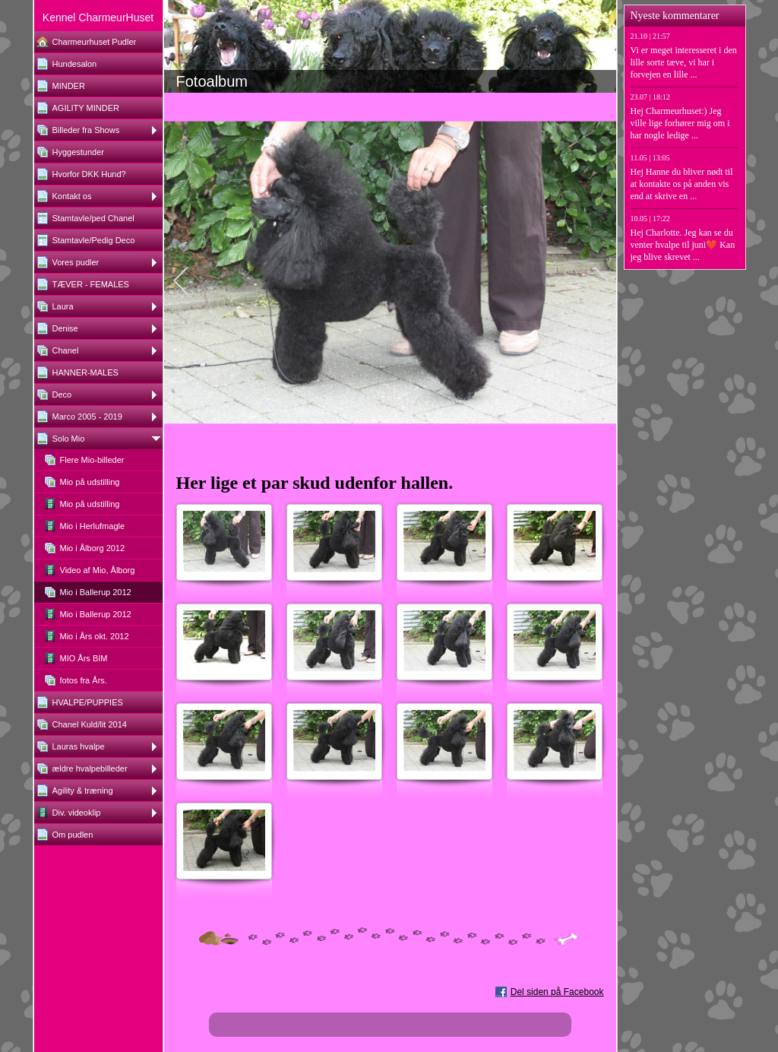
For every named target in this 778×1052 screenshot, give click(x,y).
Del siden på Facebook (557, 992)
